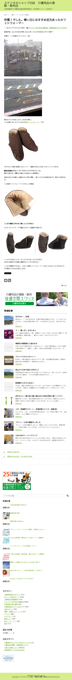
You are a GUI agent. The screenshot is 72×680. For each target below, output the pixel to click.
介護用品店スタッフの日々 (58, 28)
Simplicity (42, 675)
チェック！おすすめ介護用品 (38, 28)
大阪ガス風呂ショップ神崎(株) (14, 647)
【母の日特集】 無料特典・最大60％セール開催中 (27, 554)
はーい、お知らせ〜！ (11, 597)
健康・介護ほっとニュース (13, 611)
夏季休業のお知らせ (17, 521)
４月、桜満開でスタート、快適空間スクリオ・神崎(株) (36, 409)
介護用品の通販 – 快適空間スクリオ (16, 645)
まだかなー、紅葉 (22, 317)
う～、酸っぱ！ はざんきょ (25, 330)
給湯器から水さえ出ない (24, 383)
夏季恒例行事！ (15, 513)
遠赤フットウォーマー (32, 122)
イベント (7, 614)
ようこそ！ (8, 616)
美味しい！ (8, 619)
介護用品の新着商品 (11, 599)
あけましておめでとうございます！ (22, 578)
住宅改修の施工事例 (11, 604)
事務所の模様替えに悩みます (26, 343)
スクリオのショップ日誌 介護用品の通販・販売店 (29, 4)
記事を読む (18, 326)
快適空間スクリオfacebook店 (14, 650)
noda (65, 285)
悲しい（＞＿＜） (10, 621)
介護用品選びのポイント (12, 594)
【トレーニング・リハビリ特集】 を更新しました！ (27, 529)
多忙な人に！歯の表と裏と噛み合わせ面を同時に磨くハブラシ (39, 396)
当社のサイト (8, 609)
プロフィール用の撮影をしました (28, 422)
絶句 (5, 623)
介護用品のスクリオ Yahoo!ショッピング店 (19, 642)
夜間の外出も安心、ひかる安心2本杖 (17, 456)
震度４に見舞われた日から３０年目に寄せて (25, 562)
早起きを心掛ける (11, 452)
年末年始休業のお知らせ (18, 505)
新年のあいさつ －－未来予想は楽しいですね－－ (27, 570)
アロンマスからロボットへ (25, 357)
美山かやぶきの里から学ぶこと (27, 370)
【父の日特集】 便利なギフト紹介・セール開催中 (27, 537)
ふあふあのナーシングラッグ (26, 435)
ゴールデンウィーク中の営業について (23, 546)
